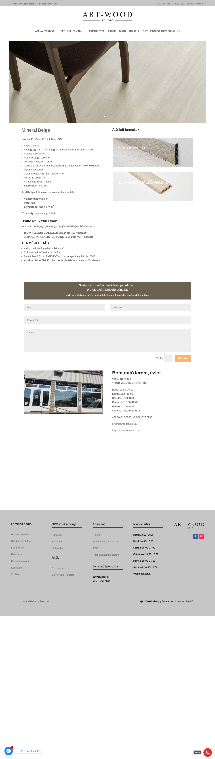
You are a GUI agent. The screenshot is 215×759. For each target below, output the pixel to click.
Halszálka (16, 554)
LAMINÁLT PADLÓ (44, 31)
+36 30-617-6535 (162, 3)
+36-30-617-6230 (177, 3)
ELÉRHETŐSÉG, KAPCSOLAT (158, 31)
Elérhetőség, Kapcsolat (106, 541)
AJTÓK (112, 31)
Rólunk (97, 535)
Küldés (183, 358)
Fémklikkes (17, 547)
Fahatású (57, 535)
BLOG (122, 31)
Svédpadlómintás (21, 541)
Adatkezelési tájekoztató (106, 554)
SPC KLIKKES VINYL (72, 31)
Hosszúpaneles (19, 534)
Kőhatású (16, 567)
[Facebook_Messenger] (8, 751)
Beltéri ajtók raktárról (63, 574)
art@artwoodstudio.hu (196, 3)
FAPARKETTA (96, 31)
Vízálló (15, 574)
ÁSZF (96, 548)
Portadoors (58, 568)
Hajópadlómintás (20, 561)
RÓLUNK (134, 31)
